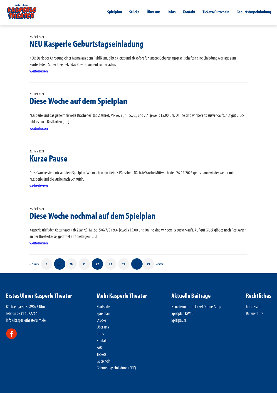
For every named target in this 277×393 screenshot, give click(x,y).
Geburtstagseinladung (254, 12)
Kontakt (189, 12)
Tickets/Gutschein (216, 12)
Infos (172, 12)
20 (71, 264)
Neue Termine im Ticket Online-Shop (196, 306)
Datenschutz (254, 313)
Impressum (253, 306)
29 (148, 264)
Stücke (134, 12)
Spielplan (114, 12)
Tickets (101, 354)
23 (110, 264)
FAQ (99, 347)
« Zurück (34, 264)
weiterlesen (39, 71)
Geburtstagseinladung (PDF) (116, 368)
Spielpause (178, 320)
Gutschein (104, 361)
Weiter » (160, 264)
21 (84, 264)
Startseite (103, 306)
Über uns (153, 12)
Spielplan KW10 (182, 313)
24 (123, 264)
